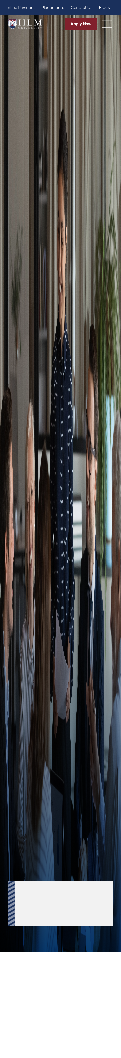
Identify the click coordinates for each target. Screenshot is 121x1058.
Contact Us (82, 7)
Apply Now (81, 24)
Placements (53, 7)
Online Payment (20, 7)
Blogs (104, 7)
